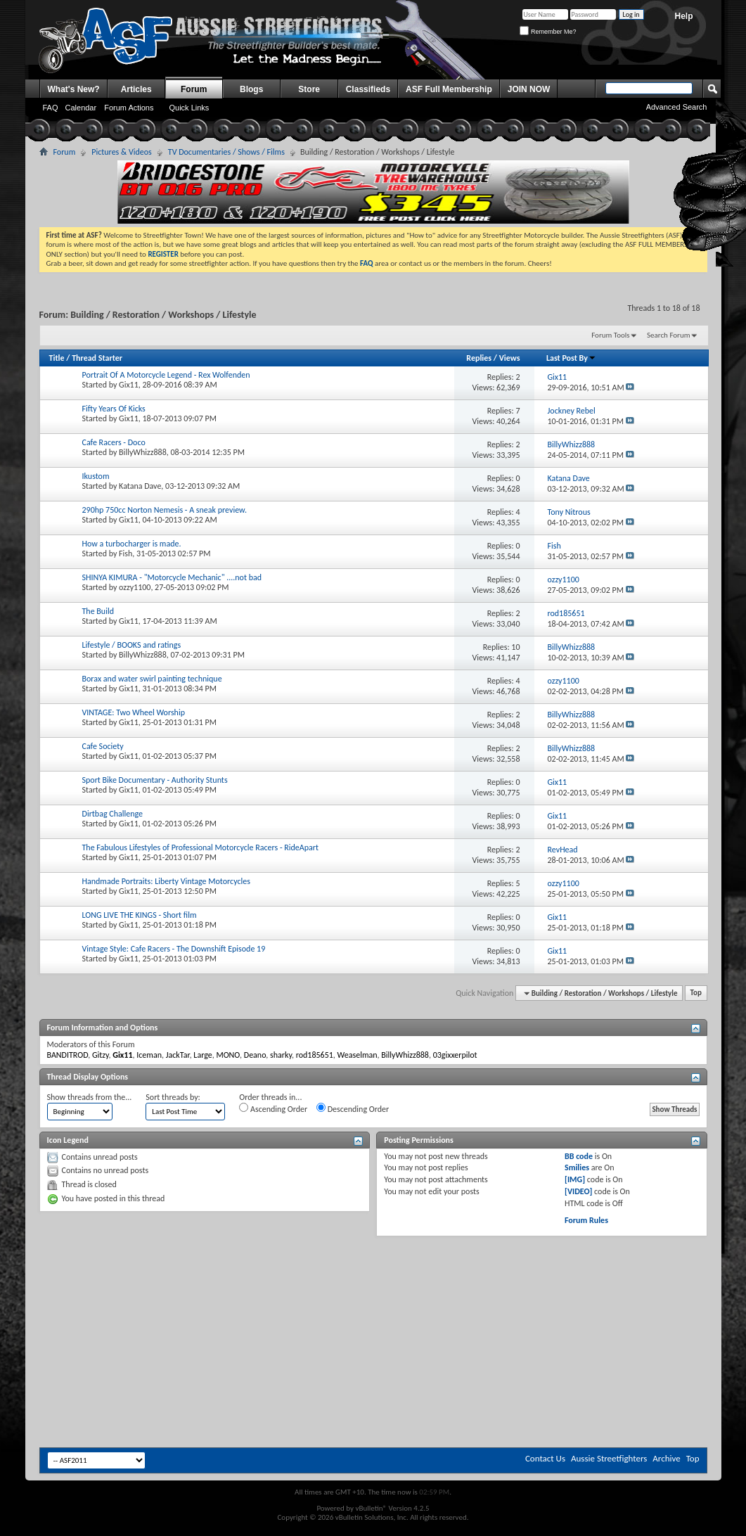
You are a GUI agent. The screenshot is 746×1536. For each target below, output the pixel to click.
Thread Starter (97, 358)
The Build (98, 611)
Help (683, 16)
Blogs (251, 89)
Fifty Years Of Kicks (114, 409)
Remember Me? (548, 31)
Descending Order (352, 1108)
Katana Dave (140, 486)
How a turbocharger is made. (131, 544)
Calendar (81, 107)
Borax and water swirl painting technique (152, 679)
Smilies (577, 1167)
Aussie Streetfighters (609, 1458)
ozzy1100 (134, 587)
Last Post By (571, 358)
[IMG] (575, 1179)
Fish (125, 553)
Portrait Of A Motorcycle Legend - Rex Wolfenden (166, 375)
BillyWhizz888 (143, 452)
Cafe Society (103, 746)
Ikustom (96, 476)
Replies (478, 358)
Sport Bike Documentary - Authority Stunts (155, 780)
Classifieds (368, 89)
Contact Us (545, 1458)
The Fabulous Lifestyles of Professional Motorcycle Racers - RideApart (200, 847)
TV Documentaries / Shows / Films (226, 152)
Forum (194, 89)
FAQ (50, 107)
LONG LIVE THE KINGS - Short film (139, 915)
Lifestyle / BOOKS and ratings (131, 645)
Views (509, 358)
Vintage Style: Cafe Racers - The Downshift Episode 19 (174, 949)
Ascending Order (273, 1108)
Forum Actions (128, 107)
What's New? (74, 89)
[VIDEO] (578, 1191)
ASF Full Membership (449, 89)
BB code (579, 1156)
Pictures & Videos (121, 152)
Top (696, 993)
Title (57, 358)
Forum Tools (610, 335)
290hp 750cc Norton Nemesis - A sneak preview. (164, 510)
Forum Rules (586, 1220)
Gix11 (129, 385)
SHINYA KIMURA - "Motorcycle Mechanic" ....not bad (172, 577)
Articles (136, 89)
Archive (666, 1458)
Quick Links (189, 107)
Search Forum (668, 335)
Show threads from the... (89, 1097)
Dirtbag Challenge (112, 814)
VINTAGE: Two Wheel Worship (133, 712)
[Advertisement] (373, 1278)
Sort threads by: (173, 1097)
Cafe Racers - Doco (114, 442)
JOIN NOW (529, 89)
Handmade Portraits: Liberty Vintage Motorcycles (166, 881)
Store (309, 89)
